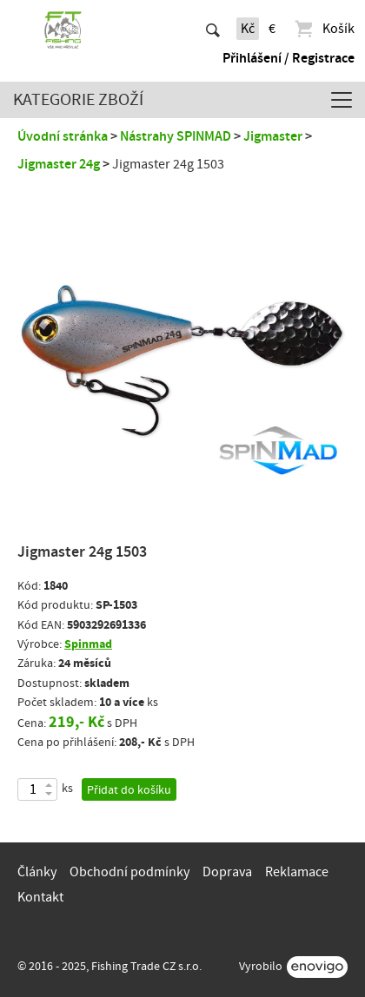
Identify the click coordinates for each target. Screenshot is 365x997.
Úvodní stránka (62, 136)
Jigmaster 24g (58, 164)
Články (36, 872)
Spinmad (88, 644)
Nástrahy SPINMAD (175, 136)
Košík (324, 28)
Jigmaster (272, 136)
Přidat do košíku (129, 790)
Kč (248, 28)
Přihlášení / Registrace (288, 58)
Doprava (227, 872)
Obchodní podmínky (129, 872)
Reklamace (296, 872)
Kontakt (40, 897)
